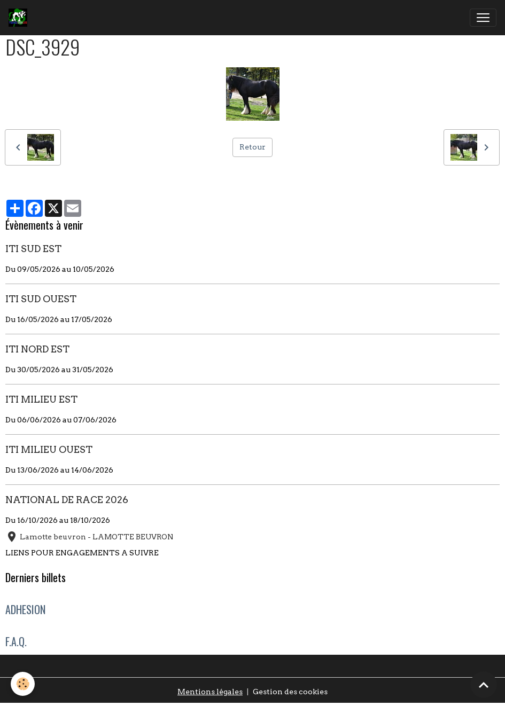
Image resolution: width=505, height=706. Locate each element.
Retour (252, 147)
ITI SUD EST (33, 248)
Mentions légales (210, 691)
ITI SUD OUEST (40, 298)
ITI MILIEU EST (41, 399)
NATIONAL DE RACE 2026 (66, 499)
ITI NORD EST (37, 349)
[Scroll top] (483, 684)
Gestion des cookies (290, 691)
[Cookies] (23, 684)
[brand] (20, 18)
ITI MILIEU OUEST (48, 449)
